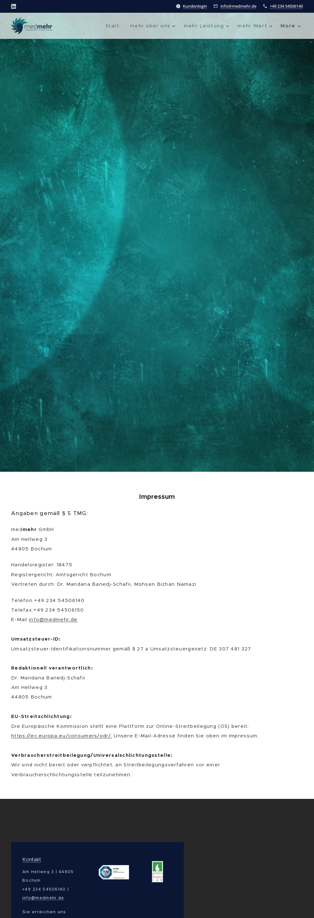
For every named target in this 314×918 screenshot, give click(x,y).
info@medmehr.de (238, 6)
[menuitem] (108, 26)
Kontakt (31, 859)
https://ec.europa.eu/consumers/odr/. (61, 736)
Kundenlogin (195, 6)
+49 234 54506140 (286, 6)
